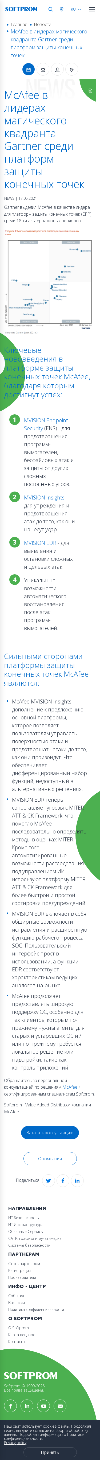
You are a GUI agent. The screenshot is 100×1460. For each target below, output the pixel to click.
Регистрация (19, 1270)
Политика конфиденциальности (36, 1309)
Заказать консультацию (50, 1133)
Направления (27, 1209)
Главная (19, 24)
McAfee (69, 1087)
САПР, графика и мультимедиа (35, 1238)
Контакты (16, 1341)
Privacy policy (15, 1442)
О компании (50, 1159)
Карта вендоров (23, 1334)
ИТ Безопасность (23, 1217)
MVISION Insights (45, 497)
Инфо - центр (27, 1287)
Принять (50, 1452)
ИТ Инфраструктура (25, 1224)
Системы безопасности (29, 1245)
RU (73, 9)
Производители (22, 1277)
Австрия (62, 9)
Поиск (50, 9)
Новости (42, 24)
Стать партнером (24, 1263)
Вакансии (16, 1302)
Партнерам (23, 1255)
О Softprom (25, 1319)
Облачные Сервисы (25, 1231)
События (16, 1295)
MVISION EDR (40, 542)
